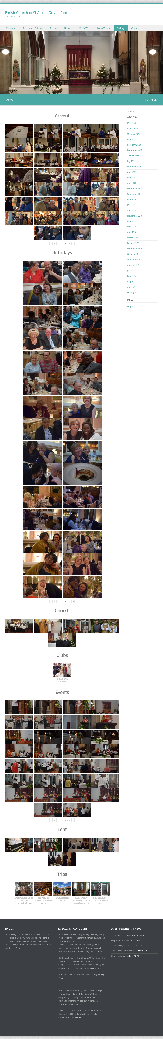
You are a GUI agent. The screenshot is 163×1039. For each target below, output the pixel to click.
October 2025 (133, 133)
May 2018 (131, 226)
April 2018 (131, 232)
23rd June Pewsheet (120, 956)
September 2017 (135, 259)
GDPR (78, 1017)
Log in (130, 306)
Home (148, 100)
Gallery (120, 28)
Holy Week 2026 (118, 940)
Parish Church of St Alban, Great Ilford (36, 12)
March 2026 (132, 128)
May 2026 (131, 123)
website (98, 951)
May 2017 (131, 281)
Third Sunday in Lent (120, 945)
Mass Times (103, 28)
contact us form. (94, 968)
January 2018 (133, 243)
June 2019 (131, 199)
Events (53, 28)
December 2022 (134, 150)
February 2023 (134, 144)
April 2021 (131, 172)
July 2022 (131, 161)
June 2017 (131, 276)
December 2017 (134, 248)
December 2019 (134, 188)
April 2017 (131, 286)
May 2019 (131, 205)
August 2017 (133, 265)
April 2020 (131, 183)
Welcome (11, 28)
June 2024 (131, 139)
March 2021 (132, 177)
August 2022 (133, 155)
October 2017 (133, 254)
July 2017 (131, 270)
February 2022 (134, 166)
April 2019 (131, 210)
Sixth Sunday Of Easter (121, 935)
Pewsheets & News (33, 28)
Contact (135, 28)
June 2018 (131, 221)
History (68, 28)
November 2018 (134, 215)
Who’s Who (84, 28)
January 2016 (133, 292)
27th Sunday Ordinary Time (123, 950)
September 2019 (135, 194)
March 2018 (132, 237)
